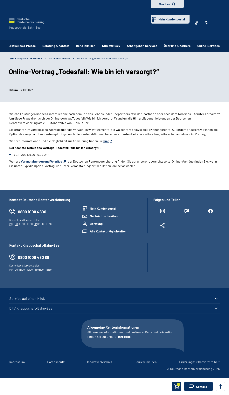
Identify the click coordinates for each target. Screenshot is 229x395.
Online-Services (208, 46)
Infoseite (124, 336)
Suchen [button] (164, 4)
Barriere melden (146, 362)
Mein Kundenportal (171, 19)
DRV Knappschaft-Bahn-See (30, 308)
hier (106, 141)
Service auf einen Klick (27, 298)
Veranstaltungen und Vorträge (41, 161)
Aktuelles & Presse (59, 58)
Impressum (17, 362)
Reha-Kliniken (85, 46)
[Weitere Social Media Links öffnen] (162, 226)
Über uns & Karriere (177, 46)
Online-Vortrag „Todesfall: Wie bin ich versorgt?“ (103, 58)
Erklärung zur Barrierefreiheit (199, 362)
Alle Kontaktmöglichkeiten (108, 231)
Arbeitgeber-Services (142, 46)
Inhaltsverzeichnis (99, 362)
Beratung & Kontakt (55, 46)
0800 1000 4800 (32, 211)
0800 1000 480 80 (33, 257)
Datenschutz (56, 362)
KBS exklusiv (111, 46)
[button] (198, 386)
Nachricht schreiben (104, 216)
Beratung (96, 223)
